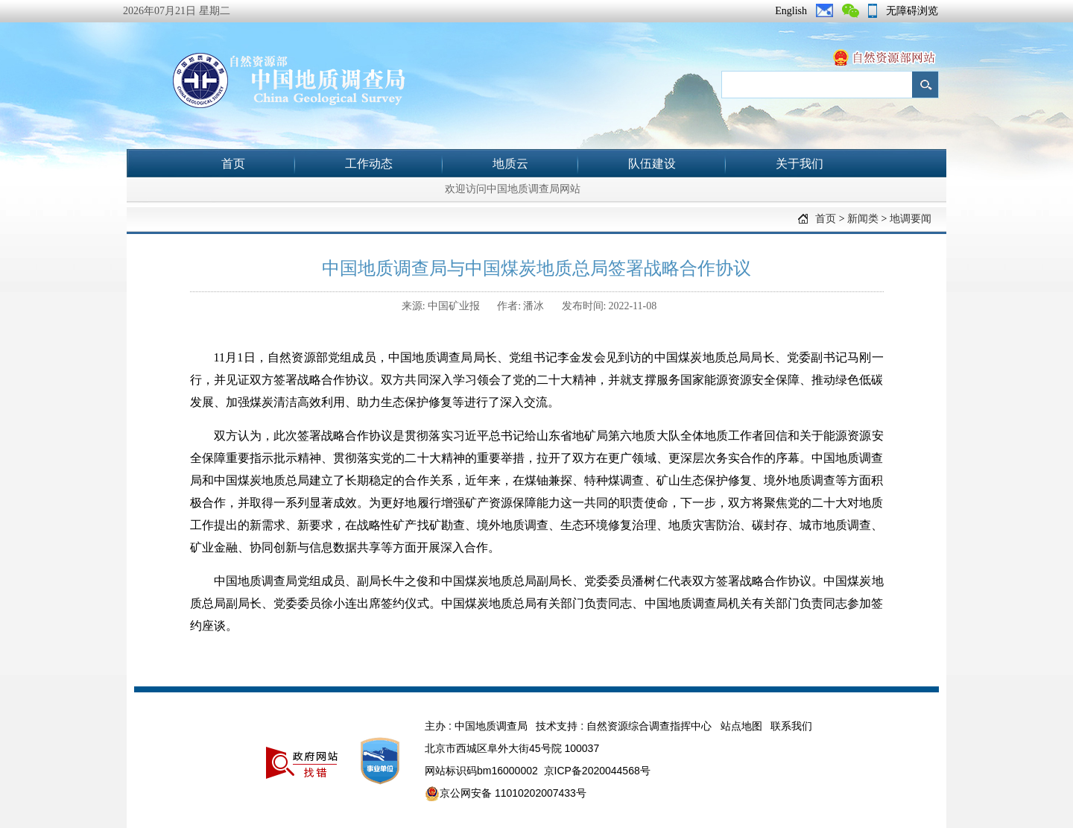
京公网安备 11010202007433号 (505, 793)
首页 (233, 163)
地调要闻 (910, 218)
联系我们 (791, 726)
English (791, 10)
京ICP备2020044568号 (597, 771)
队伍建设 (652, 163)
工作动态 (369, 163)
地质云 (510, 163)
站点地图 (741, 726)
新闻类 (863, 218)
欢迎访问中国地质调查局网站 (512, 189)
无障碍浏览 (912, 10)
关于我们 (799, 163)
